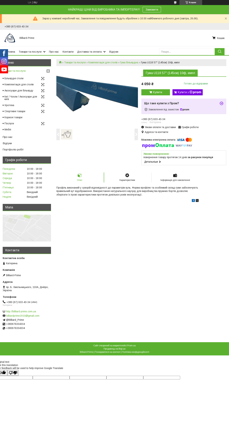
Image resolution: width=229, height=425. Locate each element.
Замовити (151, 9)
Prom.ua (131, 345)
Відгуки (113, 51)
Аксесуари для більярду (18, 90)
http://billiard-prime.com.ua (21, 311)
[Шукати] (220, 51)
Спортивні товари (14, 111)
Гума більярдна (129, 62)
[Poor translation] (13, 373)
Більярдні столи (13, 78)
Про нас (54, 51)
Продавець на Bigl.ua (114, 349)
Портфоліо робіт (13, 149)
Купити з (189, 92)
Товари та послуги (30, 51)
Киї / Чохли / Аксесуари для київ (20, 98)
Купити (157, 92)
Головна (9, 51)
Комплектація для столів (103, 62)
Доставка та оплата (89, 51)
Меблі (7, 129)
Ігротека (9, 105)
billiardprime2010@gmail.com (22, 315)
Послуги (9, 123)
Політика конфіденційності (135, 352)
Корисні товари (13, 117)
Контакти (68, 51)
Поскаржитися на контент (107, 352)
